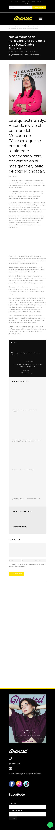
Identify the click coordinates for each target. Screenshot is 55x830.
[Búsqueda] (39, 7)
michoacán (14, 355)
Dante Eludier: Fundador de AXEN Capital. (23, 470)
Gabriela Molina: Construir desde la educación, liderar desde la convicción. (26, 499)
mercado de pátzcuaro (32, 353)
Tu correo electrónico (27, 813)
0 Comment (33, 51)
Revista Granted (23, 51)
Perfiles (17, 27)
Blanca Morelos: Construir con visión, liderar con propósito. (25, 410)
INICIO (11, 2)
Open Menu (40, 18)
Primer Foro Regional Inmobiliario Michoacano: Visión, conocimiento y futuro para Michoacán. (27, 440)
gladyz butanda (19, 353)
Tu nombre (27, 805)
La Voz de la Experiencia (27, 27)
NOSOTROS (31, 2)
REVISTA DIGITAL (20, 2)
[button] (50, 825)
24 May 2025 (12, 51)
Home (10, 27)
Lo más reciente (34, 54)
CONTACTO (40, 2)
